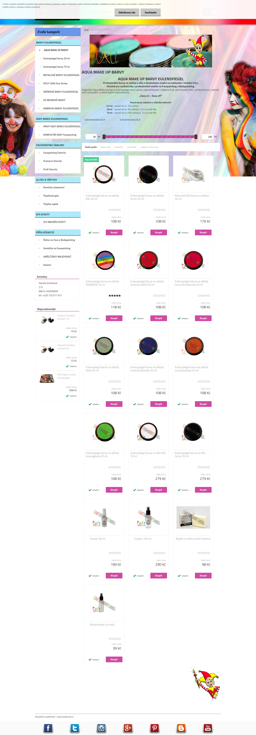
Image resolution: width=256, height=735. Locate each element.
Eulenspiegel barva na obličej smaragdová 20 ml (102, 454)
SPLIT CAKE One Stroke (55, 83)
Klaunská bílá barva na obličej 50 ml (192, 197)
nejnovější (131, 147)
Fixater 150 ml (143, 538)
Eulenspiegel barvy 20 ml (56, 58)
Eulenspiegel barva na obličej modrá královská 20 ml (147, 369)
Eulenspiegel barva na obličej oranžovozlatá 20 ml (191, 369)
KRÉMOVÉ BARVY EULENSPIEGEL (61, 92)
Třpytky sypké (50, 204)
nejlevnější (105, 147)
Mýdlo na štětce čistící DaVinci (193, 538)
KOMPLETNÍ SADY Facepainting (59, 135)
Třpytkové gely (51, 196)
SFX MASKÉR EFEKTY (54, 222)
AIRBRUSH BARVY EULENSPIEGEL (61, 108)
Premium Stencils (52, 161)
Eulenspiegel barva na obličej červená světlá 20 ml (147, 283)
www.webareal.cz (65, 716)
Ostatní (47, 265)
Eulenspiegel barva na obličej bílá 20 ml (102, 197)
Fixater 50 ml (97, 538)
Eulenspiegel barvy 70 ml (56, 67)
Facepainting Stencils (54, 153)
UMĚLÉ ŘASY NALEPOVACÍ (57, 257)
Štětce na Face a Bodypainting (59, 240)
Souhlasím (151, 12)
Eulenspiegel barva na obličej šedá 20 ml (102, 369)
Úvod (86, 29)
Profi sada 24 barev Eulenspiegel (66, 376)
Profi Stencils (50, 169)
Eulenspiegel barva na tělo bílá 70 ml (148, 454)
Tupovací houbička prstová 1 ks (66, 317)
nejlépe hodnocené (149, 147)
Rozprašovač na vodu (102, 624)
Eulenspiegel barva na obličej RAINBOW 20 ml (102, 283)
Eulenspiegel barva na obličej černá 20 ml (147, 197)
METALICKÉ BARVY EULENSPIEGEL (61, 75)
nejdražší (118, 147)
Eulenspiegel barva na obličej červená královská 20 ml (191, 283)
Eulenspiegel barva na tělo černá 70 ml (190, 454)
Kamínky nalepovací (53, 187)
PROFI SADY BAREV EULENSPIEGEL (61, 126)
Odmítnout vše (127, 12)
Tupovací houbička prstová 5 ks (66, 346)
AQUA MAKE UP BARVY (56, 50)
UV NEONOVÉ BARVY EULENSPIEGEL (54, 101)
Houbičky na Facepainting (56, 248)
